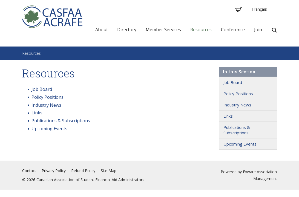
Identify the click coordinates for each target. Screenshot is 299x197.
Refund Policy (83, 170)
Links (36, 113)
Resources (201, 30)
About (101, 30)
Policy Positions (47, 97)
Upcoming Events (49, 129)
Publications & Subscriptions (60, 121)
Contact (29, 170)
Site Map (108, 170)
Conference (233, 30)
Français (259, 9)
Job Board (41, 89)
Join (258, 30)
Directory (126, 30)
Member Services (163, 30)
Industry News (46, 105)
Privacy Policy (54, 170)
